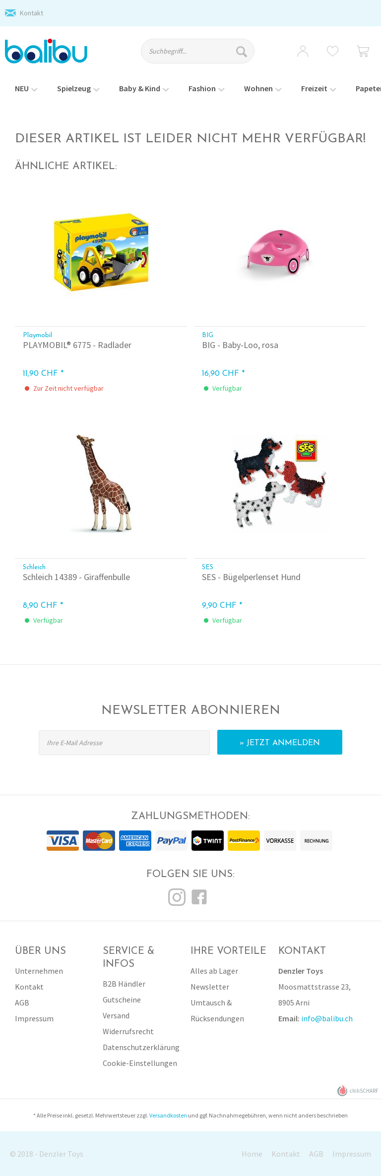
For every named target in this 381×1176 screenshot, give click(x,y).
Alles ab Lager (214, 971)
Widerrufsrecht (128, 1031)
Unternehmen (39, 971)
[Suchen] (242, 51)
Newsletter (209, 987)
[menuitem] (203, 55)
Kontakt (31, 12)
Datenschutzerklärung (141, 1047)
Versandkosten (168, 1115)
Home (252, 1154)
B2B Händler (124, 984)
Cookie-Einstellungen (140, 1063)
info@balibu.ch (327, 1018)
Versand (116, 1015)
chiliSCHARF (358, 1090)
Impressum (34, 1018)
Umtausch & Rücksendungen (217, 1010)
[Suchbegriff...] (198, 51)
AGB (22, 1002)
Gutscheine (122, 999)
